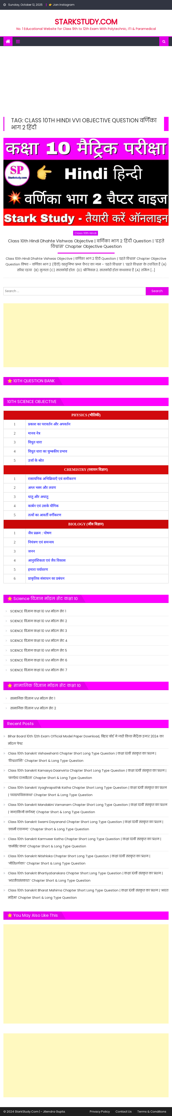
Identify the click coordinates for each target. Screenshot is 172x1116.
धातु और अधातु (38, 497)
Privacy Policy (100, 1111)
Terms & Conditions (151, 1111)
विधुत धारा (35, 442)
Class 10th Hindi (85, 233)
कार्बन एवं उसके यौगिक (43, 506)
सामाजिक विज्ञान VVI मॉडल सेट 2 (33, 708)
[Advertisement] (86, 80)
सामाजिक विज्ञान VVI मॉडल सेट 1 (32, 698)
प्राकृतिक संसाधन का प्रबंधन (46, 578)
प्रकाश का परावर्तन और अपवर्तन (49, 424)
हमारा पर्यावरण (38, 569)
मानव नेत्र (34, 433)
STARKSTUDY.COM (86, 22)
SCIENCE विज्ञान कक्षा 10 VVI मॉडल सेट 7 (38, 670)
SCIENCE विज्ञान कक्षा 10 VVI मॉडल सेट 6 (38, 660)
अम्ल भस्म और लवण (42, 488)
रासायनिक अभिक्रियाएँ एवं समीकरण (52, 479)
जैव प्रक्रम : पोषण (40, 533)
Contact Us (124, 1111)
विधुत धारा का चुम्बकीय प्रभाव (47, 451)
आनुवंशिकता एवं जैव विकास (47, 560)
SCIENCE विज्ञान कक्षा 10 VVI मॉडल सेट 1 (38, 611)
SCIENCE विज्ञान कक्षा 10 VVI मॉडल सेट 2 (38, 621)
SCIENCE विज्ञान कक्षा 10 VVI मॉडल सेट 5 (38, 650)
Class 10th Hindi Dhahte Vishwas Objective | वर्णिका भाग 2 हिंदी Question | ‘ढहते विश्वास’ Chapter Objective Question (86, 243)
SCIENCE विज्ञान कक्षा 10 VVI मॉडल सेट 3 (38, 631)
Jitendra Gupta (54, 1111)
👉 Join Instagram (61, 5)
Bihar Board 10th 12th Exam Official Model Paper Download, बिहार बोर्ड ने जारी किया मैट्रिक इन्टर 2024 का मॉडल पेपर (86, 740)
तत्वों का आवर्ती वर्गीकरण (45, 515)
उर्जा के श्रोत (36, 460)
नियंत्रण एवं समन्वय (41, 542)
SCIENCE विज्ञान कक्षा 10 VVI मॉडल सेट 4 (38, 640)
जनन (32, 551)
